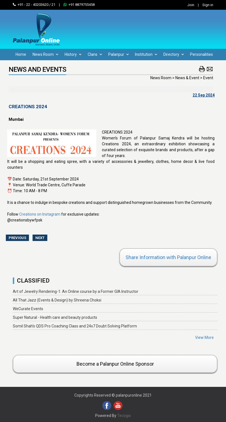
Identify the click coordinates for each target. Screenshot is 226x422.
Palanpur (118, 54)
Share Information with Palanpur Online (168, 257)
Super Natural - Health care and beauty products (55, 317)
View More (204, 337)
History (73, 54)
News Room (45, 54)
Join (190, 5)
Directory (173, 54)
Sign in (207, 5)
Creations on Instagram (39, 214)
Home (21, 54)
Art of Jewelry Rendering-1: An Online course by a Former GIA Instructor (75, 291)
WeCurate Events (28, 309)
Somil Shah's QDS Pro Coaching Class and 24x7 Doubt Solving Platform (75, 326)
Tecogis (124, 415)
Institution (146, 54)
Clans (95, 54)
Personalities (201, 54)
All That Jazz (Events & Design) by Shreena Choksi (57, 300)
